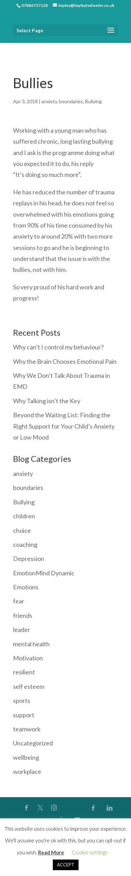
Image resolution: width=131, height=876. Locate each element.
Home (19, 48)
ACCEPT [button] (65, 864)
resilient (24, 672)
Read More (51, 852)
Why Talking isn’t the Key (46, 401)
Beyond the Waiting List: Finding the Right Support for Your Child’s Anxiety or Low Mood (64, 426)
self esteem (28, 686)
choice (22, 530)
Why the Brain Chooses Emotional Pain (65, 361)
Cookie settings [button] (90, 852)
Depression (28, 558)
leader (21, 629)
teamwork (26, 729)
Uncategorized (33, 743)
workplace (27, 771)
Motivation (28, 658)
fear (18, 601)
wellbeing (26, 757)
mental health (31, 644)
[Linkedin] (110, 808)
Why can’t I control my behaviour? (58, 347)
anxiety (49, 101)
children (24, 516)
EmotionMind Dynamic (43, 573)
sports (21, 700)
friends (22, 615)
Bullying (93, 101)
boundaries (71, 101)
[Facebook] (93, 808)
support (23, 715)
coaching (25, 544)
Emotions (25, 587)
